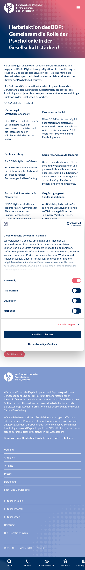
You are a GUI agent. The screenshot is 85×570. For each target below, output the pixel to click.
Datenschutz (26, 547)
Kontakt (40, 547)
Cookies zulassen (42, 334)
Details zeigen (66, 324)
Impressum (9, 547)
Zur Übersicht (14, 354)
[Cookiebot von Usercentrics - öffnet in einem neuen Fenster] (67, 224)
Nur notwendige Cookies (42, 344)
